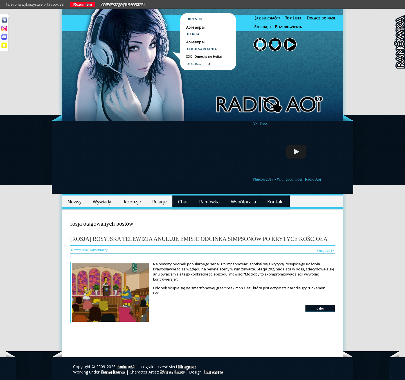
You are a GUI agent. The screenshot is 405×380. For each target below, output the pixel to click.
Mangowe (187, 366)
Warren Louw (172, 372)
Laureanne (213, 372)
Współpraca (243, 202)
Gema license (113, 372)
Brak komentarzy (95, 250)
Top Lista (293, 18)
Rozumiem (82, 4)
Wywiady (102, 202)
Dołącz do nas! (321, 18)
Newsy (75, 202)
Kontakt (275, 202)
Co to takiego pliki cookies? (123, 4)
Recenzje (131, 202)
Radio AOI (126, 366)
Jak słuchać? (267, 18)
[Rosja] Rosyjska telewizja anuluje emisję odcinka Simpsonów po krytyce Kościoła (198, 239)
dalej (320, 308)
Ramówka (209, 202)
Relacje (159, 202)
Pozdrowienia (288, 27)
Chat (183, 202)
